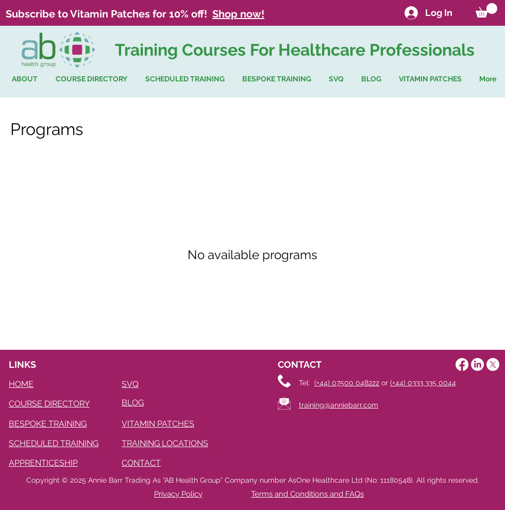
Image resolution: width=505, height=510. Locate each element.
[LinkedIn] (477, 364)
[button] (486, 10)
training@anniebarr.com (338, 405)
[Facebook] (462, 364)
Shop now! (238, 14)
